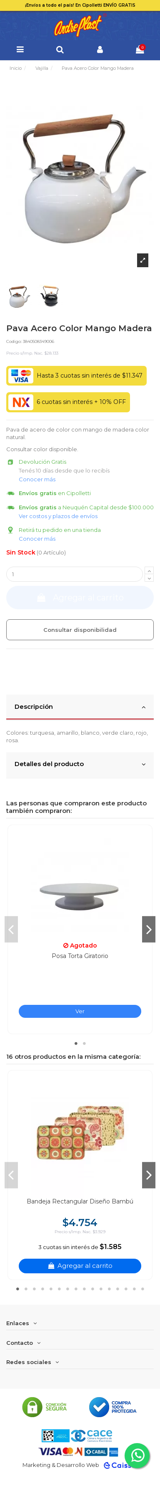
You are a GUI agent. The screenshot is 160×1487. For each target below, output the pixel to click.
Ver (80, 1011)
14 (126, 1289)
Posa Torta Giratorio (80, 956)
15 (134, 1289)
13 (117, 1289)
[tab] (80, 708)
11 (101, 1289)
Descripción (80, 707)
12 (109, 1289)
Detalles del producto (80, 764)
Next (148, 929)
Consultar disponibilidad (80, 629)
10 (92, 1289)
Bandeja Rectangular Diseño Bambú (80, 1201)
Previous (11, 929)
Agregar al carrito (80, 598)
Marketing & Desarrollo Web (60, 1464)
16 (142, 1289)
